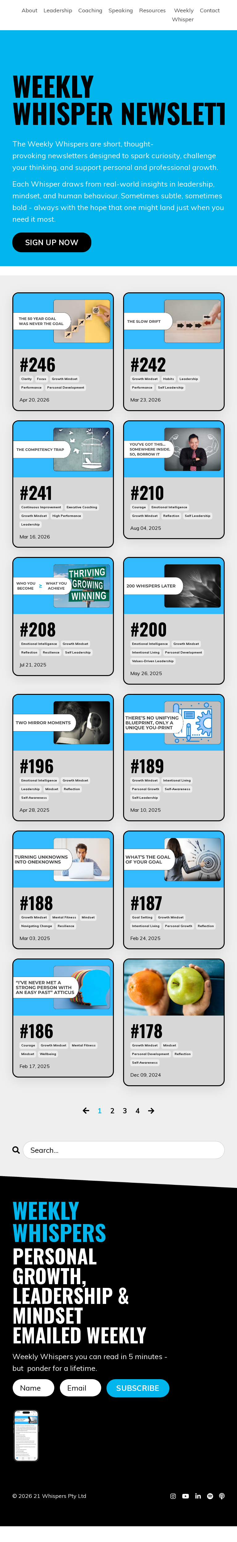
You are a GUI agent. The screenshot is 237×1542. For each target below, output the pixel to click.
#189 (149, 775)
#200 (151, 635)
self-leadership (145, 808)
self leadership (171, 391)
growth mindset (64, 382)
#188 (38, 914)
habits (168, 382)
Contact (210, 10)
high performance (66, 521)
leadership (189, 382)
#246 (40, 366)
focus (41, 382)
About (29, 10)
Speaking (121, 10)
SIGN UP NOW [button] (51, 242)
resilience (51, 660)
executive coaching (82, 512)
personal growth (145, 800)
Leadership (58, 10)
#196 (38, 775)
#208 (40, 635)
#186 (38, 1044)
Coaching (90, 10)
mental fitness (64, 930)
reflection (171, 521)
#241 (38, 496)
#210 (149, 496)
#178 (148, 1044)
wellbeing (48, 1069)
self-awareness (34, 808)
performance (31, 391)
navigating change (36, 939)
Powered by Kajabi (206, 1526)
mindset (51, 800)
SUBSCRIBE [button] (137, 1403)
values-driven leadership (153, 669)
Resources (152, 10)
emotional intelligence (169, 512)
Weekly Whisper (183, 15)
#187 (148, 914)
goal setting (142, 930)
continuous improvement (41, 512)
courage (139, 512)
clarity (26, 382)
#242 (150, 366)
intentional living (146, 660)
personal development (65, 391)
